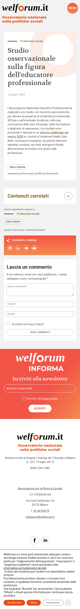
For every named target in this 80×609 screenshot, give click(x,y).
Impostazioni (53, 602)
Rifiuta (33, 602)
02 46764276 (41, 510)
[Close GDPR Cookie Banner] (68, 603)
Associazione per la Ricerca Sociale (40, 488)
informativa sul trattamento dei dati (25, 568)
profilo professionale (46, 173)
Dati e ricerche (17, 167)
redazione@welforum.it (40, 516)
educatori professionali (20, 173)
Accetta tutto (14, 602)
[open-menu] (72, 8)
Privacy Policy (34, 324)
